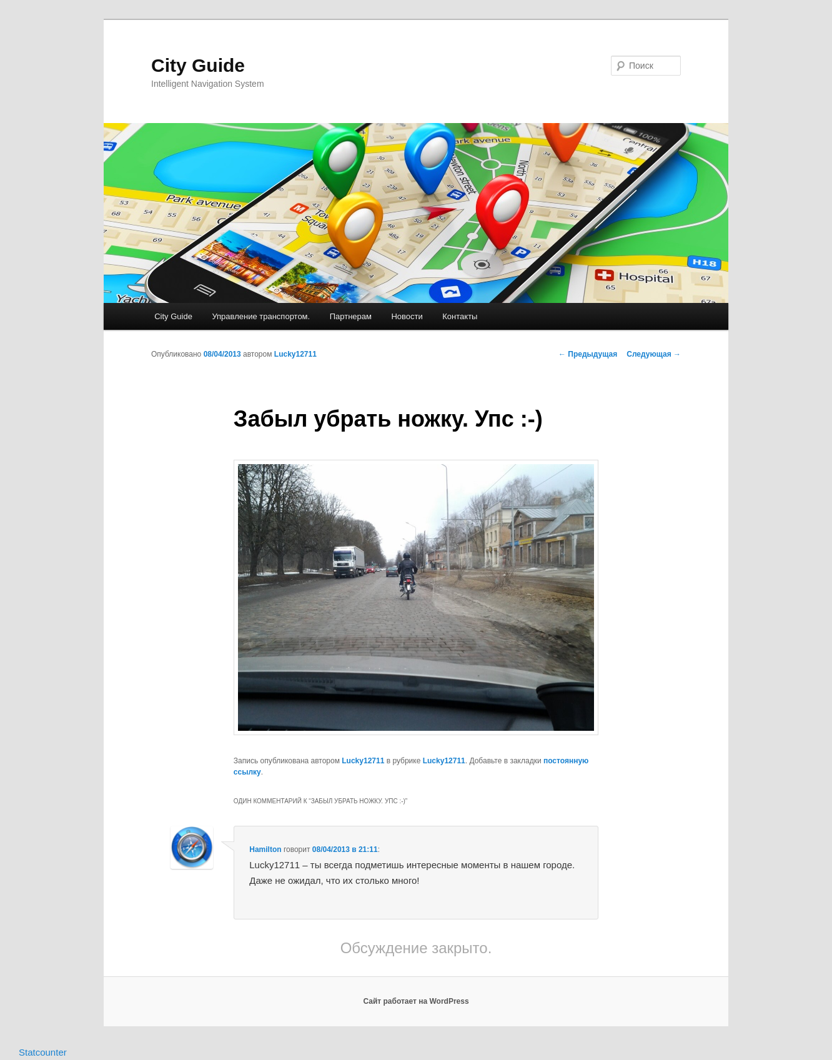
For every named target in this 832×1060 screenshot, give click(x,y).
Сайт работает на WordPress (415, 1001)
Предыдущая (587, 354)
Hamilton (265, 849)
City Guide (198, 65)
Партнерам (351, 316)
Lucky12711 (295, 354)
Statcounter (43, 1052)
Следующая (653, 354)
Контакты (459, 316)
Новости (406, 316)
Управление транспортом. (261, 316)
